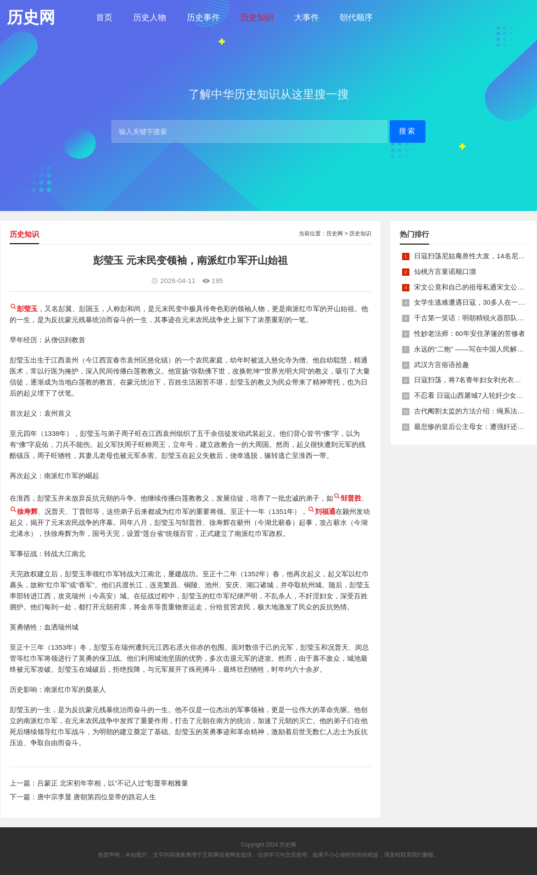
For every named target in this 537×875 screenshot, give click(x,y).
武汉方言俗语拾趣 (441, 364)
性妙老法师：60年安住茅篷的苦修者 (469, 333)
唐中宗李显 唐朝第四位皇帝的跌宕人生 (96, 797)
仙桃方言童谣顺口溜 (445, 271)
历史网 (334, 233)
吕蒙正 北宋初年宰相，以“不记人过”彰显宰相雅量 (112, 783)
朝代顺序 (356, 17)
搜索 (407, 131)
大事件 (306, 17)
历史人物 (149, 17)
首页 (104, 17)
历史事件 (203, 17)
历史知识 (257, 17)
